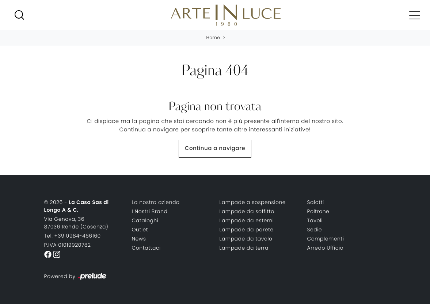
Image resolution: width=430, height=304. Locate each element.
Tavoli (315, 220)
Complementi (325, 238)
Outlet (140, 229)
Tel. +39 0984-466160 (72, 235)
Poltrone (318, 211)
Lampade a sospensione (253, 202)
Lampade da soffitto (247, 211)
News (139, 238)
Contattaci (146, 247)
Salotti (315, 202)
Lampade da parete (247, 229)
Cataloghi (145, 220)
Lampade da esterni (247, 220)
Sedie (314, 229)
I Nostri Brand (150, 211)
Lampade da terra (244, 247)
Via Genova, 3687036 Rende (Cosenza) (76, 222)
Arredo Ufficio (325, 247)
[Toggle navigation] (414, 15)
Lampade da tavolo (246, 238)
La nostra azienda (156, 202)
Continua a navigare (215, 148)
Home (213, 38)
